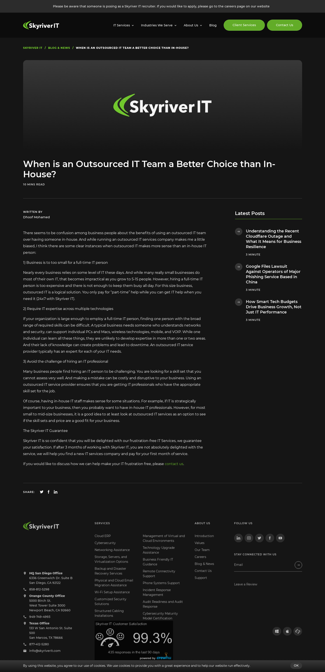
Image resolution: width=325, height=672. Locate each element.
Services (102, 528)
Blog (213, 25)
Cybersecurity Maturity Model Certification (160, 621)
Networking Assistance (112, 555)
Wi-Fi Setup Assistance (112, 597)
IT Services (121, 25)
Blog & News (204, 569)
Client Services (244, 25)
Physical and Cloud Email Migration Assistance (114, 588)
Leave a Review (245, 589)
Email (238, 570)
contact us (174, 464)
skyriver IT (33, 47)
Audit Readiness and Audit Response (163, 609)
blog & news (59, 47)
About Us (191, 25)
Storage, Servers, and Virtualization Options (111, 564)
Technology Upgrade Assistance (159, 555)
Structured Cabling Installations (109, 618)
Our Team (202, 555)
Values (199, 548)
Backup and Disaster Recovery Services (110, 576)
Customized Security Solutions (110, 606)
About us (202, 528)
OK (296, 665)
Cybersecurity (105, 548)
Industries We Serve (157, 25)
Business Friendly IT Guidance (158, 567)
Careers (200, 562)
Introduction (204, 541)
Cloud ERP (103, 541)
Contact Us (284, 25)
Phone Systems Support (161, 588)
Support (201, 583)
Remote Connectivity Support (159, 578)
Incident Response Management (157, 597)
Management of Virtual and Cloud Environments (164, 543)
